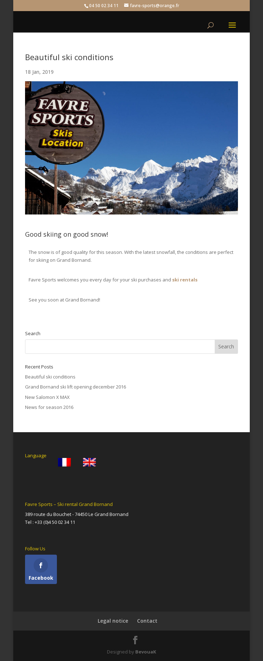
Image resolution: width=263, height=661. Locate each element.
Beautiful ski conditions (50, 376)
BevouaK (145, 651)
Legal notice (113, 620)
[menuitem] (64, 462)
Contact (147, 620)
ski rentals (185, 279)
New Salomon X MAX (47, 397)
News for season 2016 (49, 407)
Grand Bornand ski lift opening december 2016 (75, 386)
